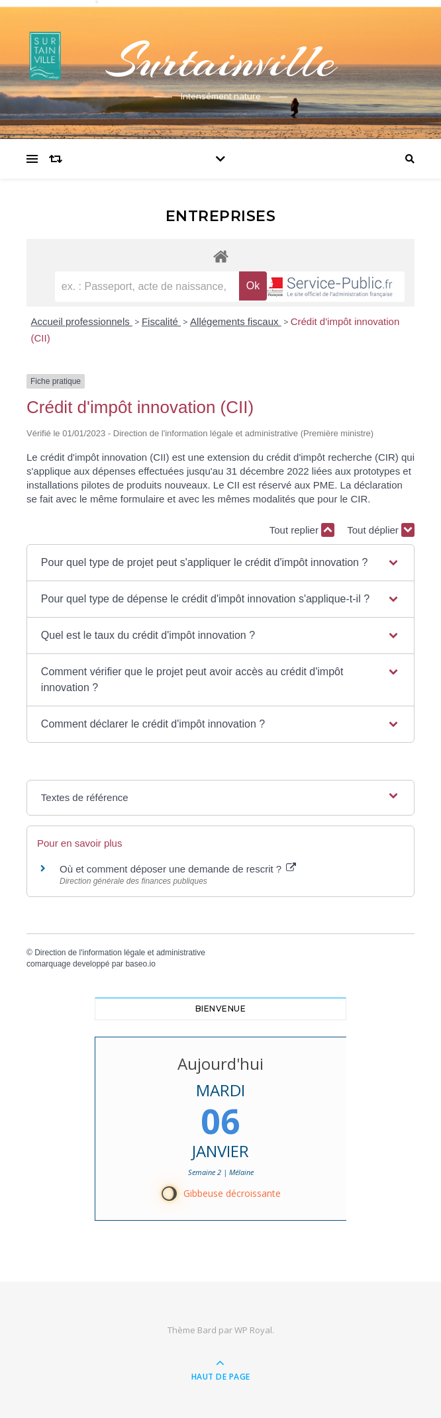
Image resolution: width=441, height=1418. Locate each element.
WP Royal (253, 1330)
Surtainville (220, 60)
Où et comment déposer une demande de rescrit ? (178, 868)
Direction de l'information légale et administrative (119, 952)
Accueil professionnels (81, 321)
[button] (220, 563)
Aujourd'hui (220, 1063)
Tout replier (302, 530)
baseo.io (140, 964)
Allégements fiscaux (235, 321)
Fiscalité (161, 321)
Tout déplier (381, 530)
